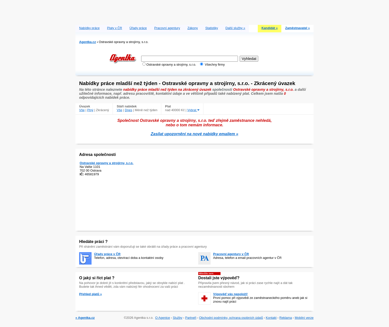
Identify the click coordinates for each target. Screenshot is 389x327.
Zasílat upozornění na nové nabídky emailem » (194, 134)
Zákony (193, 28)
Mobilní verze (304, 318)
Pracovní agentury (167, 28)
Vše (82, 110)
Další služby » (235, 28)
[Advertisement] (194, 11)
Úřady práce (138, 28)
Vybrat (193, 110)
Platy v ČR (114, 28)
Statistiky (211, 28)
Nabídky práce (89, 28)
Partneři (190, 318)
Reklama (285, 318)
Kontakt (271, 318)
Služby (177, 318)
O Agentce (162, 318)
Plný (90, 110)
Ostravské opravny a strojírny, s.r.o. (106, 163)
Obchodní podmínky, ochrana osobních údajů (231, 318)
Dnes (128, 110)
